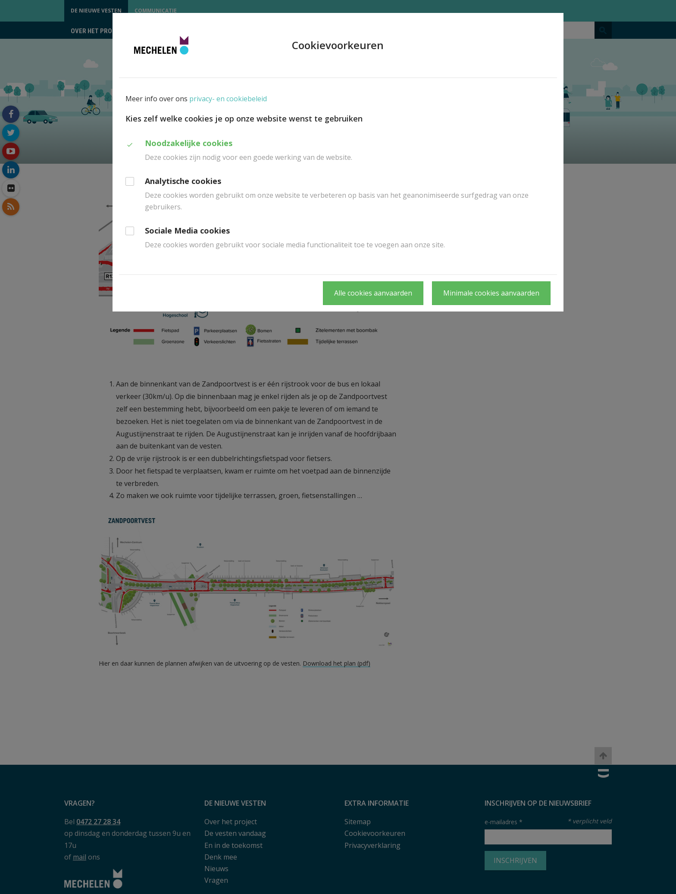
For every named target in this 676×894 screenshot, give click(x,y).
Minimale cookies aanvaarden (491, 293)
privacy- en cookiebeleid (228, 98)
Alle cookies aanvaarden (373, 293)
